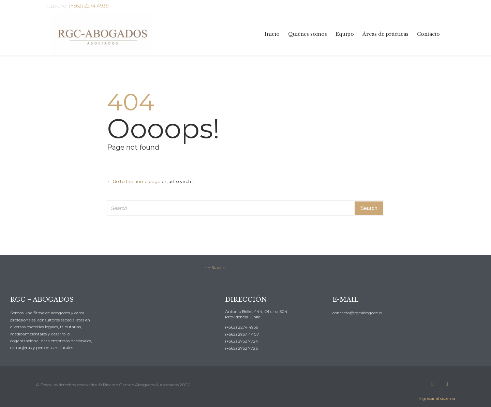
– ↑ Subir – (215, 267)
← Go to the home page (134, 181)
